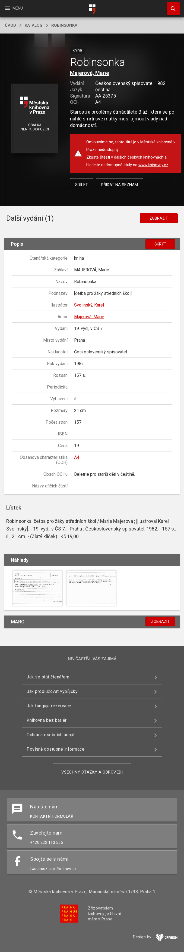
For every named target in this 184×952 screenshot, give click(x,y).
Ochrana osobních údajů (50, 734)
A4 (76, 457)
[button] (34, 119)
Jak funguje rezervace (49, 705)
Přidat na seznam (119, 184)
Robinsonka (64, 25)
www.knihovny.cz (153, 164)
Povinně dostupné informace (55, 749)
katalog (34, 25)
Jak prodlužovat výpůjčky (52, 691)
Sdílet (81, 184)
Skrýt (160, 244)
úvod (10, 25)
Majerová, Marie (89, 73)
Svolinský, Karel (89, 305)
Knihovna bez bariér (47, 720)
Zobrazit (159, 218)
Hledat (170, 6)
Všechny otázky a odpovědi (92, 772)
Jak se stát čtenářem (48, 677)
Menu (13, 8)
